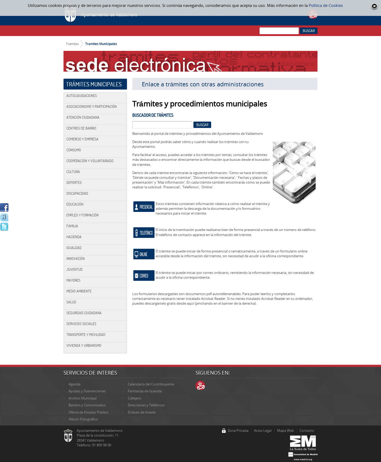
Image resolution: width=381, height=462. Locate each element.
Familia (72, 226)
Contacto (307, 430)
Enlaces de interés (142, 412)
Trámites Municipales (101, 44)
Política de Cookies (326, 5)
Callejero (134, 398)
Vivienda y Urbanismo (83, 345)
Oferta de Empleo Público (88, 412)
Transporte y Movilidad (85, 334)
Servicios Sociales (81, 323)
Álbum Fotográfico (83, 419)
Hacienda (73, 236)
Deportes (74, 182)
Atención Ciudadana (82, 117)
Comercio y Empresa (82, 139)
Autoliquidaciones (81, 95)
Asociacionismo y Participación (91, 106)
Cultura (73, 171)
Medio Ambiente (79, 291)
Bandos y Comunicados (87, 405)
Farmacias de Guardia (145, 391)
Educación (74, 204)
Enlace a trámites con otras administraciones (203, 84)
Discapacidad (77, 193)
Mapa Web (285, 430)
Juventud (74, 269)
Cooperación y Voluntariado (90, 160)
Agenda (74, 384)
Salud (71, 302)
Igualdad (73, 247)
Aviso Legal (262, 430)
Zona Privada (238, 430)
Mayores (73, 280)
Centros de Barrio (81, 128)
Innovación (75, 258)
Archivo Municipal (83, 398)
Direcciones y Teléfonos (146, 405)
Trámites (72, 44)
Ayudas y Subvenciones (87, 391)
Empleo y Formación (82, 215)
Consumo (73, 150)
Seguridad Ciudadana (84, 312)
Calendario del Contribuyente (151, 384)
